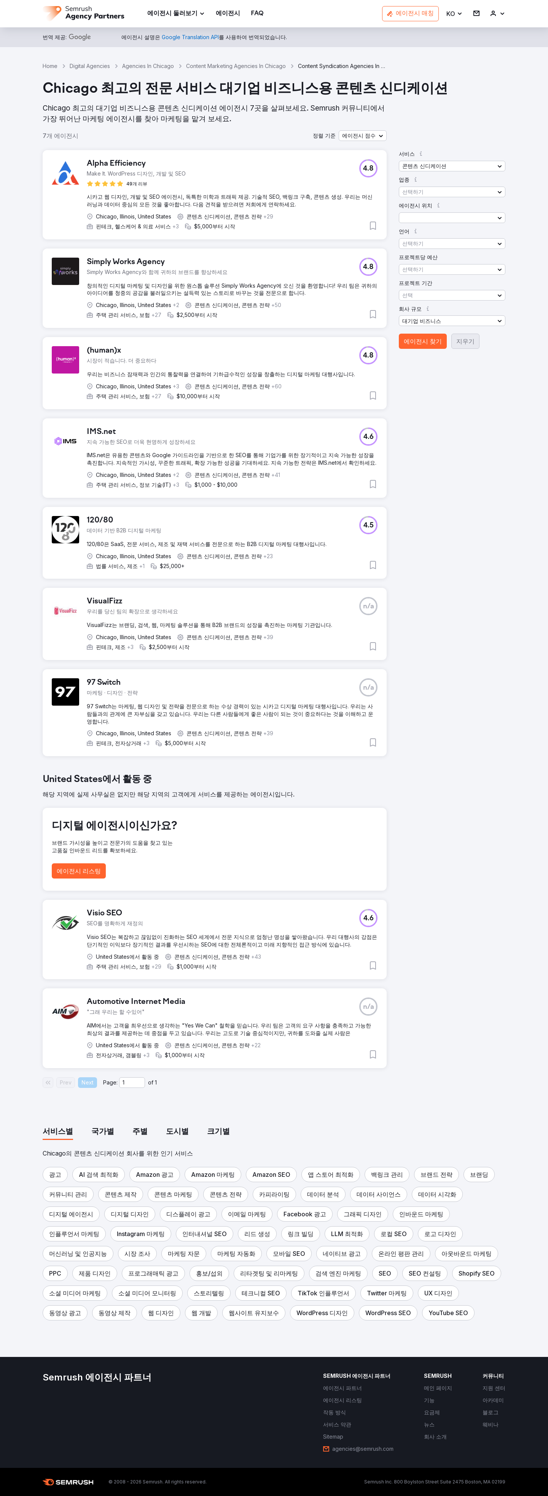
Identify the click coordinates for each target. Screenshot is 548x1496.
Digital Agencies (90, 66)
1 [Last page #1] (156, 1082)
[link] (228, 14)
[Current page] (132, 1083)
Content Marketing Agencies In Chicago (236, 66)
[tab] (58, 1132)
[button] (454, 14)
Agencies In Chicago (148, 66)
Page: (110, 1082)
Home (50, 66)
